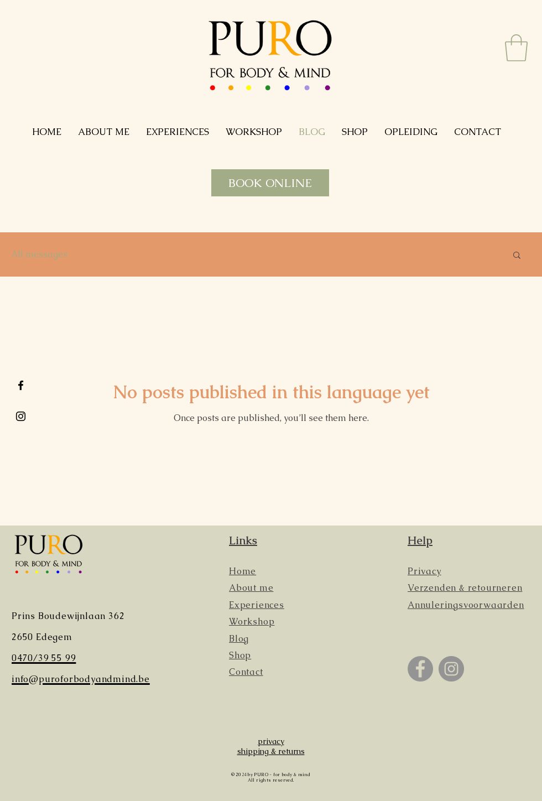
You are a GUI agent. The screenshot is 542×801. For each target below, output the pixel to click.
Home (242, 571)
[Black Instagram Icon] (20, 416)
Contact (246, 672)
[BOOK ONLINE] (270, 182)
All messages (39, 254)
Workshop (251, 621)
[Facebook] (420, 669)
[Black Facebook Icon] (20, 385)
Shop (240, 655)
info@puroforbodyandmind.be (81, 679)
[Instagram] (451, 669)
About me (251, 588)
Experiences (256, 605)
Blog (239, 638)
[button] (516, 47)
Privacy (424, 571)
